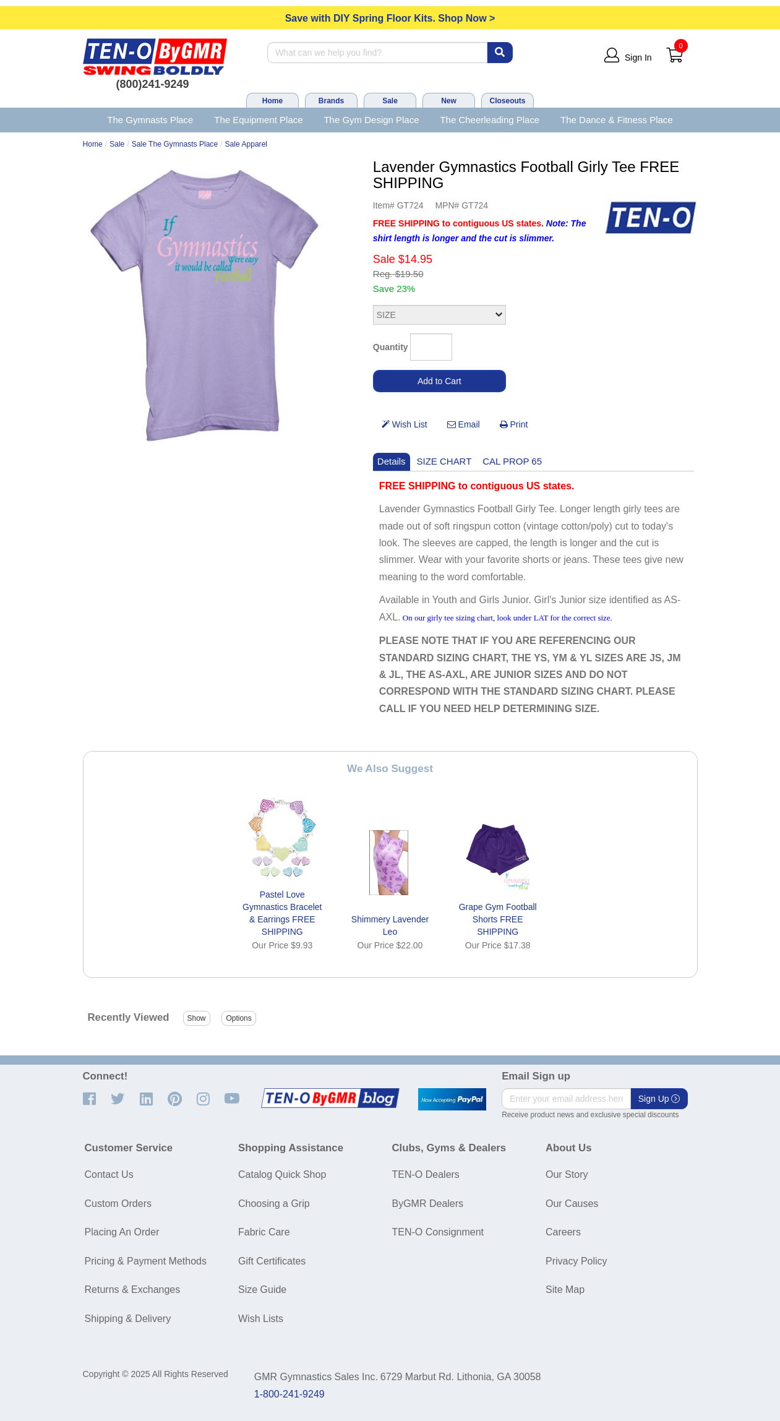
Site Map (565, 1289)
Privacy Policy (576, 1261)
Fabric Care (264, 1232)
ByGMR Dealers (428, 1203)
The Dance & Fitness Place (616, 119)
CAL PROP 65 (512, 461)
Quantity (390, 347)
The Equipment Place (258, 119)
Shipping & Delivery (128, 1318)
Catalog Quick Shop (282, 1174)
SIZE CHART (444, 461)
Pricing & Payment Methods (146, 1261)
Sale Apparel (246, 144)
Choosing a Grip (274, 1203)
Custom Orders (118, 1203)
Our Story (567, 1174)
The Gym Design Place (371, 119)
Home (272, 101)
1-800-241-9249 (289, 1394)
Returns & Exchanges (133, 1289)
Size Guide (262, 1289)
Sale (390, 101)
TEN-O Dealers (426, 1174)
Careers (563, 1232)
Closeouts (507, 101)
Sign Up (659, 1099)
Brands (331, 101)
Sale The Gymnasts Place (175, 144)
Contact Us (109, 1174)
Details (391, 461)
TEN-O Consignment (438, 1232)
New (448, 101)
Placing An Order (122, 1232)
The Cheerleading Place (489, 119)
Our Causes (572, 1203)
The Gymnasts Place (150, 119)
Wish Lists (260, 1318)
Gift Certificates (272, 1261)
